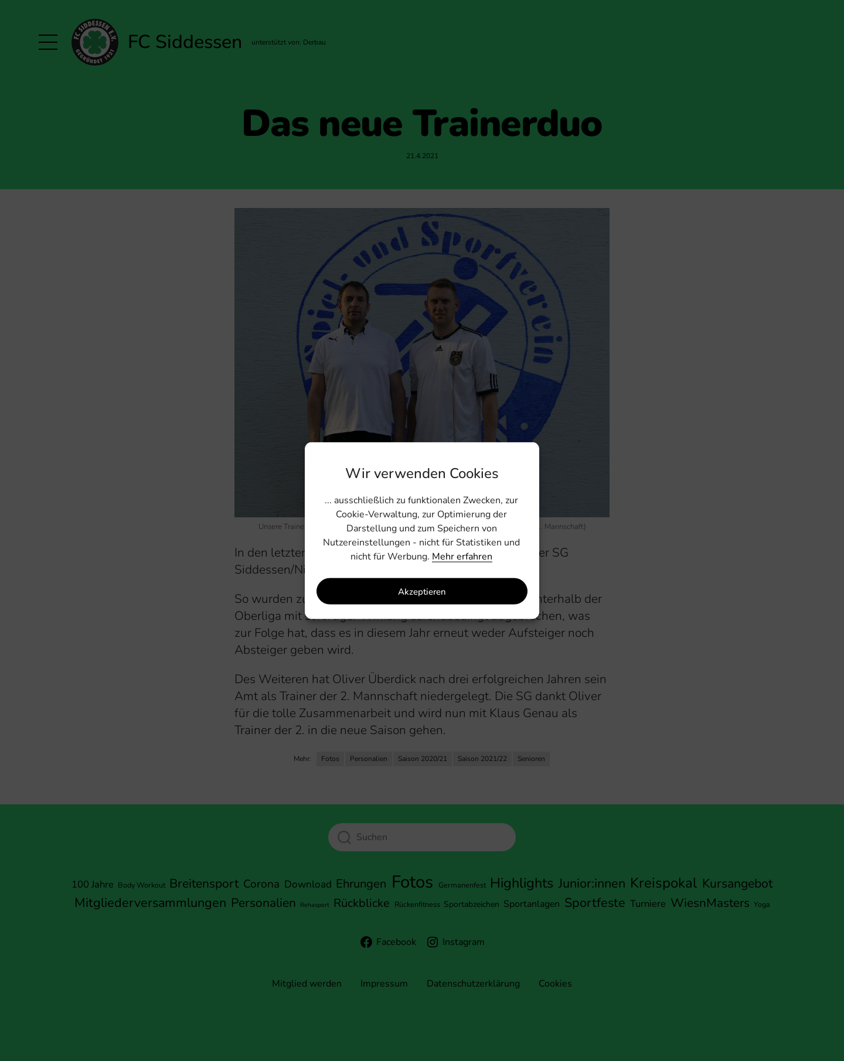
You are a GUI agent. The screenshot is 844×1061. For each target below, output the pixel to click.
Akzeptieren (422, 591)
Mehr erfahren (462, 556)
